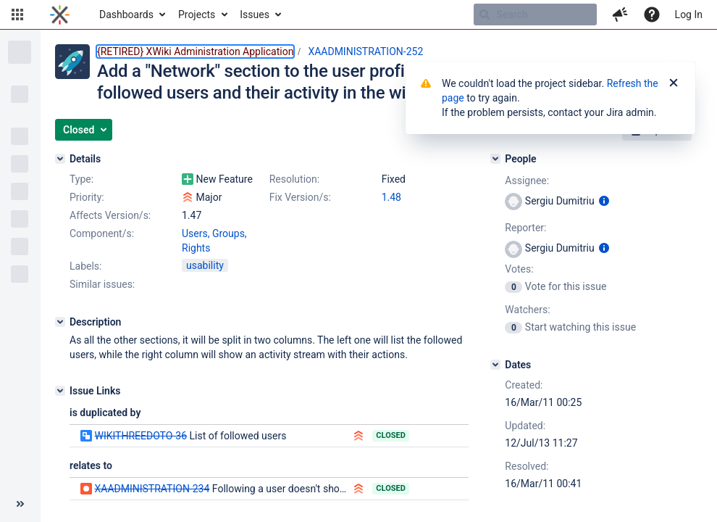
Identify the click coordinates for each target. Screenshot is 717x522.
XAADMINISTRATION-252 (365, 51)
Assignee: (527, 180)
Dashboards (126, 14)
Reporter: (525, 227)
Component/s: (102, 233)
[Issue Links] (60, 391)
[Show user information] (604, 201)
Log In (689, 14)
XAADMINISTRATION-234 (151, 488)
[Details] (60, 159)
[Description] (60, 322)
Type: (81, 179)
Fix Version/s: (300, 197)
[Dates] (495, 365)
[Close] (673, 83)
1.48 (391, 197)
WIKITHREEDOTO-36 (140, 436)
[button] (17, 14)
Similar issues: (102, 284)
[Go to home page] (59, 14)
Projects (196, 14)
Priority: (87, 197)
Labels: (85, 266)
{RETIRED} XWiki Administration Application (195, 51)
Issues (254, 14)
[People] (495, 159)
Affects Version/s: (110, 215)
